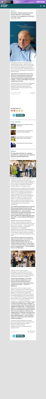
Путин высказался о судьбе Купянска (24, 143)
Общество (13, 11)
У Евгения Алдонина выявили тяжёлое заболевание (24, 125)
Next (34, 259)
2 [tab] (24, 268)
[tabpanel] (23, 259)
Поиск (41, 6)
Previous (12, 259)
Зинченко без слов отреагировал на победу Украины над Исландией (24, 137)
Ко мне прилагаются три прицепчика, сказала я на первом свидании (24, 131)
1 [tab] (22, 268)
